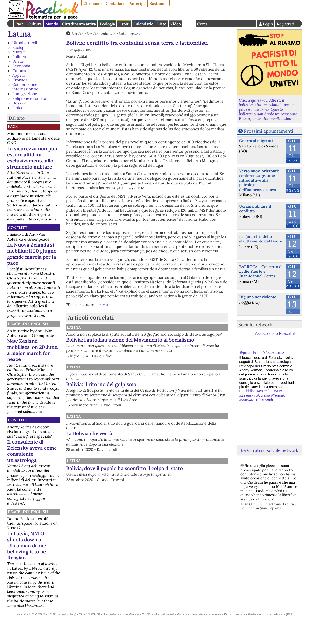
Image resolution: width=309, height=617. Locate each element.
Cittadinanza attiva (79, 24)
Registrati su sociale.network (269, 450)
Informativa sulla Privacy (170, 614)
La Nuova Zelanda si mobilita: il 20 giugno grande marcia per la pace (31, 254)
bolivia (102, 304)
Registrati (285, 24)
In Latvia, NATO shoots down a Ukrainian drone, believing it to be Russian (27, 545)
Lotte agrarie (130, 33)
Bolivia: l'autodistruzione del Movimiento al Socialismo (167, 347)
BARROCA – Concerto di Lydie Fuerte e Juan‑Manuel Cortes (261, 271)
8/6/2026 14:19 (272, 353)
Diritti (17, 61)
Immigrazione (24, 93)
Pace (19, 24)
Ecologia (107, 24)
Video (175, 24)
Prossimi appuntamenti (268, 131)
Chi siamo (93, 3)
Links (17, 107)
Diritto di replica (234, 614)
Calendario (143, 24)
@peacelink (248, 353)
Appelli (18, 75)
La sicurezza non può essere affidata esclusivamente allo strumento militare (32, 157)
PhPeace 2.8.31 (140, 614)
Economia (21, 65)
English (189, 23)
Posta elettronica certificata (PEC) (271, 614)
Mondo (51, 24)
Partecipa (137, 3)
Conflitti (18, 227)
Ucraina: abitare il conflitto (255, 208)
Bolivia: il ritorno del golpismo (151, 395)
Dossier (19, 103)
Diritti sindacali (101, 33)
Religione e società (29, 98)
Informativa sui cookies (205, 614)
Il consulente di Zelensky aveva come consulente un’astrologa (32, 451)
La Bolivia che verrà (139, 449)
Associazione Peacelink (275, 333)
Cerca (202, 24)
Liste (161, 24)
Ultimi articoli (24, 42)
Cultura (35, 24)
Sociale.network (255, 325)
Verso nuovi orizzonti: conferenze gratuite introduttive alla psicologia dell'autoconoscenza (259, 180)
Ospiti (124, 24)
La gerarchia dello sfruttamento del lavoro (260, 238)
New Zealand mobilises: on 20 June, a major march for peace (32, 350)
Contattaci (115, 3)
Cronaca (19, 79)
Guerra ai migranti (256, 140)
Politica (19, 56)
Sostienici (159, 3)
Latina (19, 34)
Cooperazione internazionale (25, 86)
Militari (19, 52)
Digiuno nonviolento (257, 296)
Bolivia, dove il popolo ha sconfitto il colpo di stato (168, 486)
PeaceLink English (28, 323)
